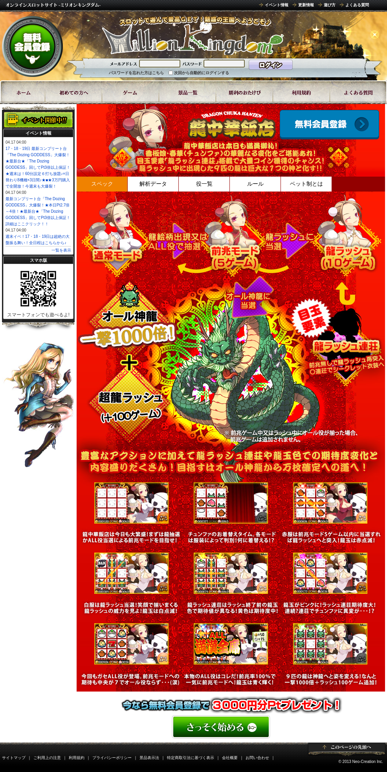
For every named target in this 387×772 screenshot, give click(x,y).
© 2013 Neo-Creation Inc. (360, 761)
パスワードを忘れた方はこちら (136, 73)
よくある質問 (357, 5)
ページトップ (346, 749)
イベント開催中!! (38, 120)
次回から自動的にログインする (201, 73)
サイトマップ (14, 758)
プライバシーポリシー (112, 758)
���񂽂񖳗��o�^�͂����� (231, 727)
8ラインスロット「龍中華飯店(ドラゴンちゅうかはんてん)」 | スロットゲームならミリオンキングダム (192, 35)
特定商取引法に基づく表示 (190, 758)
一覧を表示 (61, 250)
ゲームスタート (329, 124)
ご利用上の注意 (47, 758)
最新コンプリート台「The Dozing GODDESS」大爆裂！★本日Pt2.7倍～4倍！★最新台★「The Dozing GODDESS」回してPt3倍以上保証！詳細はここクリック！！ (38, 211)
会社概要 (230, 758)
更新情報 (306, 5)
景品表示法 (149, 758)
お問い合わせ (257, 758)
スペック (102, 184)
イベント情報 (276, 5)
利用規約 (76, 758)
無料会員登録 (32, 46)
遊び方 (330, 5)
